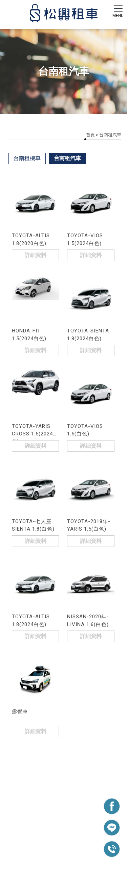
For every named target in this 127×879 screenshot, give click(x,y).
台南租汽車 (67, 158)
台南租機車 (27, 158)
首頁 (90, 134)
